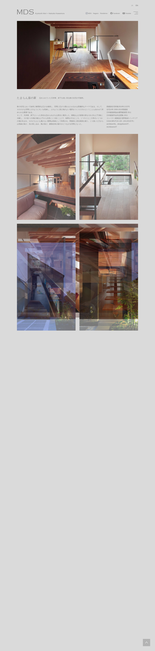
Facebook (115, 13)
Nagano (96, 13)
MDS (89, 13)
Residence (103, 13)
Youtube (127, 13)
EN (137, 5)
